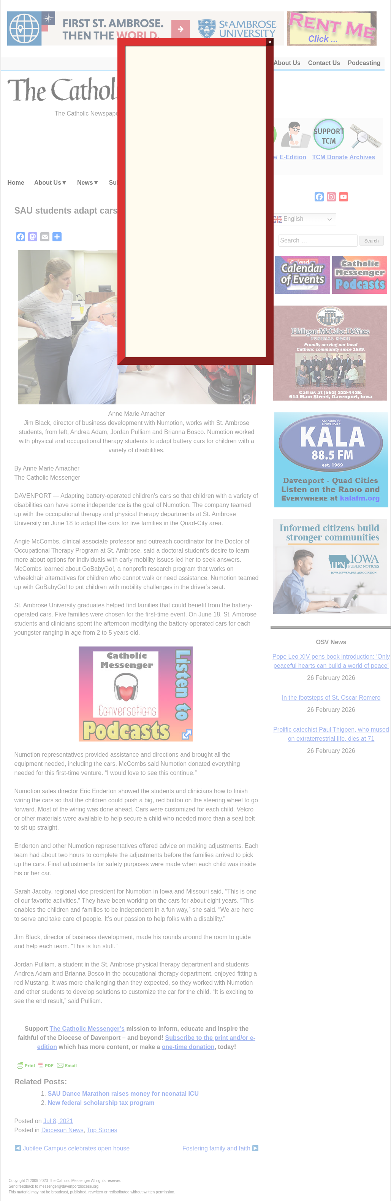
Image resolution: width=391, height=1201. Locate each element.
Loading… (196, 200)
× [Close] (270, 42)
